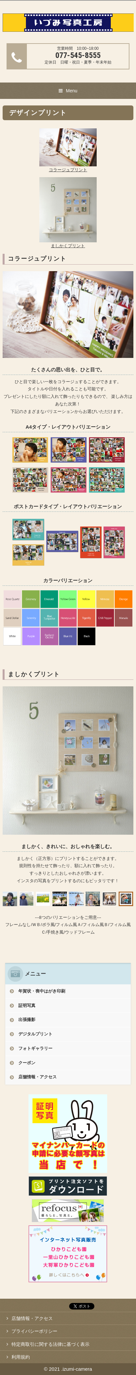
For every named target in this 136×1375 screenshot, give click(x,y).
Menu (71, 90)
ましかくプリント (68, 245)
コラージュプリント (68, 169)
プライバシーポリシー (34, 1331)
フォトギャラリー (35, 1048)
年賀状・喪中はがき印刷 (41, 991)
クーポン (26, 1062)
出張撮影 (26, 1019)
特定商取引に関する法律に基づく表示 (50, 1344)
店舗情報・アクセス (37, 1076)
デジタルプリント (35, 1033)
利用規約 (20, 1357)
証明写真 (26, 1005)
